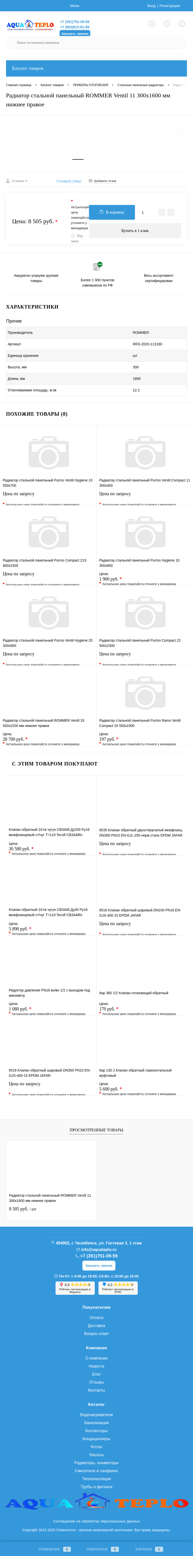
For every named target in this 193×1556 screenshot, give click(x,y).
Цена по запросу (48, 496)
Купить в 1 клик (135, 230)
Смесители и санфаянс (96, 1471)
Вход (152, 6)
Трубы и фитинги (96, 1487)
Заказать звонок (74, 34)
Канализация (96, 1423)
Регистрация (169, 6)
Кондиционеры (96, 1439)
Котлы (96, 1447)
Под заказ (77, 238)
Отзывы (96, 1382)
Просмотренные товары (96, 1130)
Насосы (96, 1455)
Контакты (96, 1390)
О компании (96, 1358)
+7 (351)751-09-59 (74, 22)
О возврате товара (69, 181)
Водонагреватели (96, 1415)
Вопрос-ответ (96, 1334)
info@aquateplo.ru (99, 1249)
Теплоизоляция (96, 1479)
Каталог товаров (96, 68)
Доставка (96, 1326)
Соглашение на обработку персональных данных (96, 1521)
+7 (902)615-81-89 (74, 27)
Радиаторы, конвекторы (96, 1463)
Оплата (96, 1318)
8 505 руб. (22, 1208)
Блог (96, 1374)
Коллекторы (96, 1431)
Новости (96, 1366)
